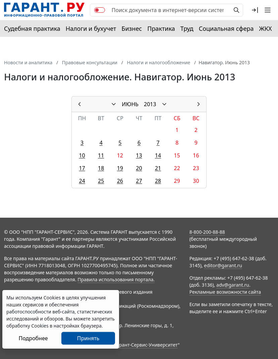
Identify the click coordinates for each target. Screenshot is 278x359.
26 (120, 181)
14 (158, 155)
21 (158, 168)
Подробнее (33, 338)
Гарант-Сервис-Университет (146, 345)
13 (139, 155)
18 (101, 168)
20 (139, 168)
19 (120, 168)
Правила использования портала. (116, 279)
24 (82, 181)
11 (101, 155)
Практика (161, 28)
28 (158, 181)
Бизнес (131, 28)
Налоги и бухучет (91, 28)
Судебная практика (32, 28)
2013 (150, 104)
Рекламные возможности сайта (225, 292)
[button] (254, 10)
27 (139, 181)
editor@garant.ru (223, 265)
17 (82, 168)
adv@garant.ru (232, 285)
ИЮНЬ (130, 104)
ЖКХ (265, 28)
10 (82, 155)
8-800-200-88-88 (207, 232)
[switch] (99, 10)
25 (101, 181)
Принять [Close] (88, 338)
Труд (186, 28)
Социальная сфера (226, 28)
